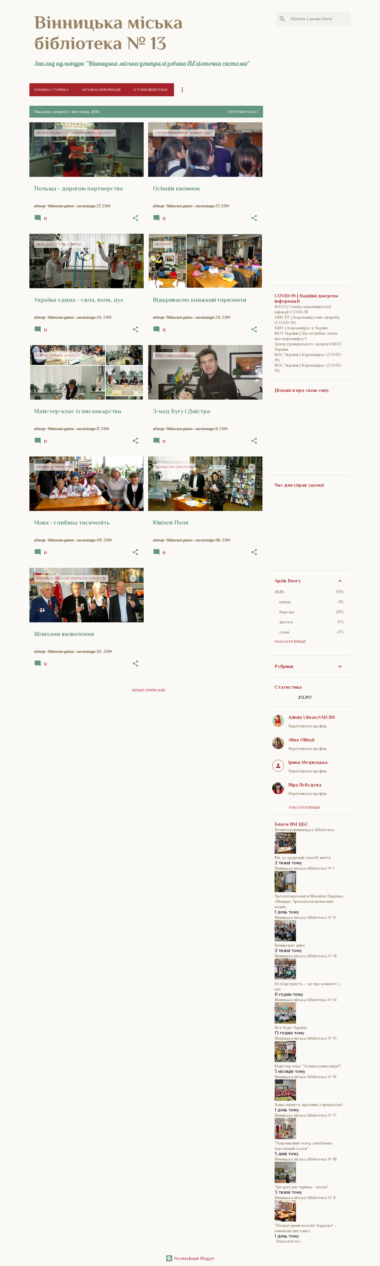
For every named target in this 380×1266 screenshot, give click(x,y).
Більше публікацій (148, 690)
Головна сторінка (51, 90)
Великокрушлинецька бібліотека (304, 829)
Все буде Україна (291, 1027)
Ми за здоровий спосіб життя (302, 857)
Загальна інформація (101, 90)
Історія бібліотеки (150, 90)
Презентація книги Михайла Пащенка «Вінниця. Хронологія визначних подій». (309, 901)
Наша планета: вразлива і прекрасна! (308, 1104)
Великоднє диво (290, 945)
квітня (285, 602)
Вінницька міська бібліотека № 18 (306, 1159)
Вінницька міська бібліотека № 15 (306, 1038)
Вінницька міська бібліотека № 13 (108, 32)
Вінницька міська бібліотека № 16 (306, 1076)
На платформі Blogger (190, 1258)
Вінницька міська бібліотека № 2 (305, 1197)
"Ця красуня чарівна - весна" (301, 1187)
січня (284, 632)
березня (286, 612)
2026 (279, 591)
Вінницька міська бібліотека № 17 (305, 1115)
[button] (135, 218)
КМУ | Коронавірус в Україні (301, 328)
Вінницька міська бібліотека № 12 (306, 955)
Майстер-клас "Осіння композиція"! (308, 1066)
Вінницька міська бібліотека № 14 (306, 999)
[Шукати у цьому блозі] (319, 19)
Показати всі (288, 1241)
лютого (286, 622)
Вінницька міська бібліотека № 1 (304, 868)
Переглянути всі (243, 112)
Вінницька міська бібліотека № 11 (305, 917)
